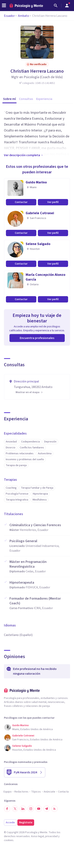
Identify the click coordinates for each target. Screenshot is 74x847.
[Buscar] (56, 5)
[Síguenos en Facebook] (7, 809)
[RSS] (54, 809)
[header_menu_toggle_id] (4, 5)
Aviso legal (37, 836)
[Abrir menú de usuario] (67, 5)
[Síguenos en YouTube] (39, 809)
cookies (8, 840)
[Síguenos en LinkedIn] (23, 809)
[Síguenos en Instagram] (31, 809)
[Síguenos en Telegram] (46, 809)
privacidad (51, 836)
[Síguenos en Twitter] (15, 809)
